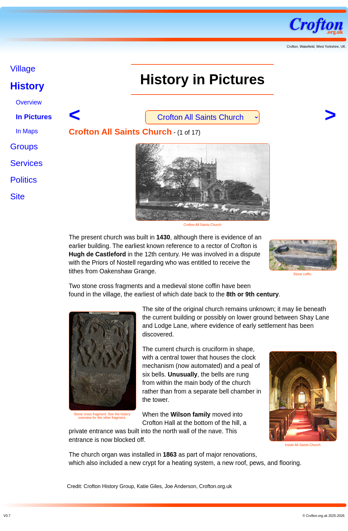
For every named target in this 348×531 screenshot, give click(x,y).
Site (17, 196)
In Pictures (34, 117)
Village (23, 68)
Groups (24, 146)
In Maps (27, 131)
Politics (23, 180)
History (27, 86)
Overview (29, 102)
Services (26, 163)
